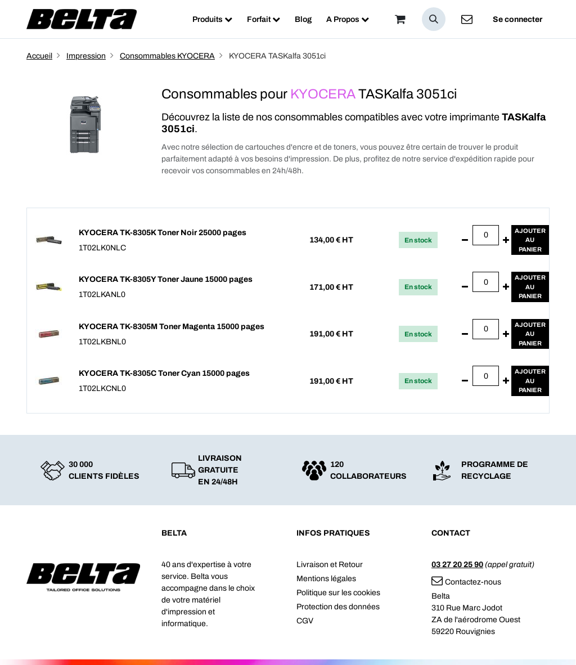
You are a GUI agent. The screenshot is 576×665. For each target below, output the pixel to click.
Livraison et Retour (329, 564)
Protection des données (338, 607)
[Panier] (400, 19)
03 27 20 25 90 (457, 564)
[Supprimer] (465, 240)
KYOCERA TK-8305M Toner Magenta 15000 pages (171, 326)
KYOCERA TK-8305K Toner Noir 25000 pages (162, 232)
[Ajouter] (506, 240)
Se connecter (517, 19)
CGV (304, 621)
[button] (434, 19)
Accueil (39, 56)
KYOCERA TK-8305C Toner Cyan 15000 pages (164, 373)
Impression (86, 56)
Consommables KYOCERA (167, 56)
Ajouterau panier (530, 240)
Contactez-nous (466, 582)
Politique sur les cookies (338, 592)
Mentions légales (326, 578)
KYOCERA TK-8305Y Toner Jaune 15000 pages (166, 279)
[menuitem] (212, 19)
